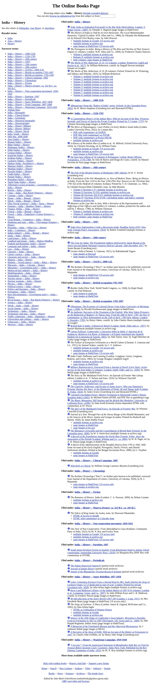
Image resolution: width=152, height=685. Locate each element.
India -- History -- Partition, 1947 (23, 96)
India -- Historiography (19, 123)
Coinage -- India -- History (20, 195)
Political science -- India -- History (24, 286)
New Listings (65, 668)
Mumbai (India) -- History (20, 168)
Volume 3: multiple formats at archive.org (93, 82)
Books (52, 673)
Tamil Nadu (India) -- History (22, 182)
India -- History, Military (19, 126)
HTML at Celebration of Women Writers (92, 609)
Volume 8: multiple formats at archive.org (93, 95)
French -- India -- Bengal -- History (24, 211)
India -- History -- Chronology (22, 80)
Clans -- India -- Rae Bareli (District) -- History (30, 193)
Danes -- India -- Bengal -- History (24, 198)
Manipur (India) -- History (20, 166)
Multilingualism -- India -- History (24, 273)
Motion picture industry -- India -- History (28, 270)
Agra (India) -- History (18, 139)
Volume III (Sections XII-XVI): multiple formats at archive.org (103, 195)
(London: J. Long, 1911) (105, 598)
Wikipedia (24, 28)
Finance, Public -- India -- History (24, 209)
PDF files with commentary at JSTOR (91, 135)
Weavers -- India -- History (20, 324)
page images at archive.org (86, 277)
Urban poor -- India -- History (22, 322)
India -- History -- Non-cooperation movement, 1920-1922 (104, 523)
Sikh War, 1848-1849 (18, 136)
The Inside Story (95, 673)
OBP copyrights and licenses (75, 681)
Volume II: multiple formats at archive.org (93, 214)
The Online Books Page (76, 5)
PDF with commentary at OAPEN (89, 132)
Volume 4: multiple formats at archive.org (93, 84)
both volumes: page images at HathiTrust (92, 60)
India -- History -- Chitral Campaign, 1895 (28, 78)
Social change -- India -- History (23, 308)
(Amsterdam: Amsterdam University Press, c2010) (108, 551)
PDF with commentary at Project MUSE (92, 137)
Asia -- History (15, 41)
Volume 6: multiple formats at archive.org (93, 90)
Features (70, 673)
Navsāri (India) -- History (20, 171)
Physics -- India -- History (20, 284)
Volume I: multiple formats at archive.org (93, 54)
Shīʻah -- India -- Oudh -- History (23, 305)
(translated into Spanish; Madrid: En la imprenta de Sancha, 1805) (105, 334)
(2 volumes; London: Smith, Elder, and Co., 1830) (107, 368)
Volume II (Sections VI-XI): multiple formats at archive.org (101, 192)
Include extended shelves (95, 13)
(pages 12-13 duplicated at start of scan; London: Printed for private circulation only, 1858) (108, 585)
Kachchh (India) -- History (20, 155)
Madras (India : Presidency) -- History (26, 163)
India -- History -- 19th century (22, 64)
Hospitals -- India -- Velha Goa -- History (27, 227)
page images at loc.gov (84, 428)
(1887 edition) (99, 173)
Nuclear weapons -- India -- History (25, 281)
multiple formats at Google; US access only (94, 41)
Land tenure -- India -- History (22, 238)
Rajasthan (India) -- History (21, 179)
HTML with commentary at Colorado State (93, 518)
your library (35, 28)
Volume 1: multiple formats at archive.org (93, 76)
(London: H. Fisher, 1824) (107, 389)
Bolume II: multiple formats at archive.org (93, 57)
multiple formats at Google (86, 453)
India (10, 38)
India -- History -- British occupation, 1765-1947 (31, 75)
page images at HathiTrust (85, 296)
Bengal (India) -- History (19, 142)
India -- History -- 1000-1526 (21, 53)
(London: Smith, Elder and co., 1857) (108, 326)
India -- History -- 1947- (19, 61)
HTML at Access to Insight (86, 516)
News (60, 673)
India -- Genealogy (17, 118)
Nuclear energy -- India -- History (24, 278)
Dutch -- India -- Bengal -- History (24, 201)
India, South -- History (18, 134)
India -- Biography (16, 112)
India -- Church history (18, 115)
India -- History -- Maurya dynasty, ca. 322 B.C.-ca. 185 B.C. (105, 508)
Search (53, 668)
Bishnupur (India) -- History (21, 147)
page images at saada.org (85, 293)
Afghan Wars (14, 110)
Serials (107, 668)
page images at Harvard (84, 254)
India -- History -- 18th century (22, 59)
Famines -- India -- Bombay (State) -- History (29, 206)
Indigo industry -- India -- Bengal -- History (28, 233)
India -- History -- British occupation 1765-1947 (30, 72)
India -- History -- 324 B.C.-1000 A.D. (26, 70)
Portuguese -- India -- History (22, 292)
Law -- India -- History (18, 249)
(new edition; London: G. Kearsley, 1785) (108, 316)
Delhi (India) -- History (19, 150)
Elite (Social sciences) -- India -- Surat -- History (31, 203)
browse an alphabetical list (62, 16)
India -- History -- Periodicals (22, 99)
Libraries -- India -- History (21, 251)
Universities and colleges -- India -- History (28, 319)
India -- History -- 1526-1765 (21, 56)
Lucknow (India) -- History (21, 160)
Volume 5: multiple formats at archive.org (93, 87)
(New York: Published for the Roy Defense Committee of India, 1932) (108, 648)
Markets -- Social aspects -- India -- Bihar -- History (32, 262)
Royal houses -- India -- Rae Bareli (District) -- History (34, 300)
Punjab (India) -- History (19, 177)
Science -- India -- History (20, 302)
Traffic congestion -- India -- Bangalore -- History (31, 316)
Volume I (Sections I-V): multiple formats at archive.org (100, 189)
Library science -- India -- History (24, 254)
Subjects (97, 668)
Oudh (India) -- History (19, 174)
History (11, 43)
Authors (78, 668)
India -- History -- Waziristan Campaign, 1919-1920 (32, 107)
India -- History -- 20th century (22, 67)
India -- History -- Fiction (20, 83)
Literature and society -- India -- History (27, 257)
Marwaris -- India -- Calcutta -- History (26, 265)
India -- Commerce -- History (21, 230)
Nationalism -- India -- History (22, 276)
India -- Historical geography (21, 120)
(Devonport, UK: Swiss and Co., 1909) (106, 619)
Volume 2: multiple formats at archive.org (93, 79)
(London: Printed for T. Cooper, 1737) (108, 120)
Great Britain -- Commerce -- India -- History (29, 219)
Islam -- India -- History (19, 235)
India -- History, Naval (18, 131)
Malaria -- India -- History (20, 259)
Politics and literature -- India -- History (26, 289)
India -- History (83, 22)
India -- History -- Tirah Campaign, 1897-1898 (30, 104)
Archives (80, 673)
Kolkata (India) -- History (20, 158)
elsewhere (49, 28)
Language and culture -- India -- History (27, 246)
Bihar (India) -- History (19, 144)
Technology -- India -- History (22, 311)
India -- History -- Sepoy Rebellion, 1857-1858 (30, 102)
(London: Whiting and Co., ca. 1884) (106, 437)
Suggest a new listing (99, 663)
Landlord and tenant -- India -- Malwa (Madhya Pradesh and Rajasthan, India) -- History (30, 242)
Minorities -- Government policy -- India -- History (32, 267)
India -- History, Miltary (19, 128)
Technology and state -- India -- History (26, 314)
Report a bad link (77, 663)
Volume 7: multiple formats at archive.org (93, 92)
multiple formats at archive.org (88, 43)
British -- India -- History (20, 190)
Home (44, 668)
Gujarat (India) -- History (20, 152)
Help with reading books (55, 663)
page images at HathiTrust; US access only (93, 46)
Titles (87, 668)
